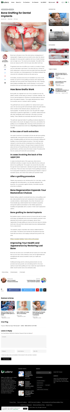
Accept (25, 408)
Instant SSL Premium (58, 372)
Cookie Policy (49, 405)
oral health (22, 272)
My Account (52, 2)
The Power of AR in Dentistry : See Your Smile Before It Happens (29, 392)
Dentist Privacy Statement (26, 405)
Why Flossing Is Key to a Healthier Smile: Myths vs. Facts (8, 314)
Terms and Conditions (22, 402)
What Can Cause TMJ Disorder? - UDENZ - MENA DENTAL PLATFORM (21, 325)
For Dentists (26, 2)
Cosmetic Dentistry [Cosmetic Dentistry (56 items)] (41, 380)
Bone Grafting (5, 272)
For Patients (35, 2)
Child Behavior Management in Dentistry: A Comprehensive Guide (62, 90)
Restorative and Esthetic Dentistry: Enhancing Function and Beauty (58, 36)
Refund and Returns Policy (39, 405)
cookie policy (15, 409)
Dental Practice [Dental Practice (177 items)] (40, 382)
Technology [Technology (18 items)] (39, 387)
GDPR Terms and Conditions (34, 402)
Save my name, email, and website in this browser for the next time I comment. (19, 354)
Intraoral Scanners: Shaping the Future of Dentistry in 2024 (29, 384)
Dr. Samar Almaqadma (5, 61)
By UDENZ (43, 2)
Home (12, 2)
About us (18, 2)
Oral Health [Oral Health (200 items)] (47, 385)
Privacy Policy (13, 402)
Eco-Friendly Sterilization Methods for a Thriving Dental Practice (29, 374)
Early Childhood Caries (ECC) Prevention (23, 313)
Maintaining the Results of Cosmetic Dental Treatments (39, 314)
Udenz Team (3, 316)
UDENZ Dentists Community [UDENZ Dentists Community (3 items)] (42, 389)
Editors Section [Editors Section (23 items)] (40, 385)
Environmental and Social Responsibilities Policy (52, 402)
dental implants (14, 272)
